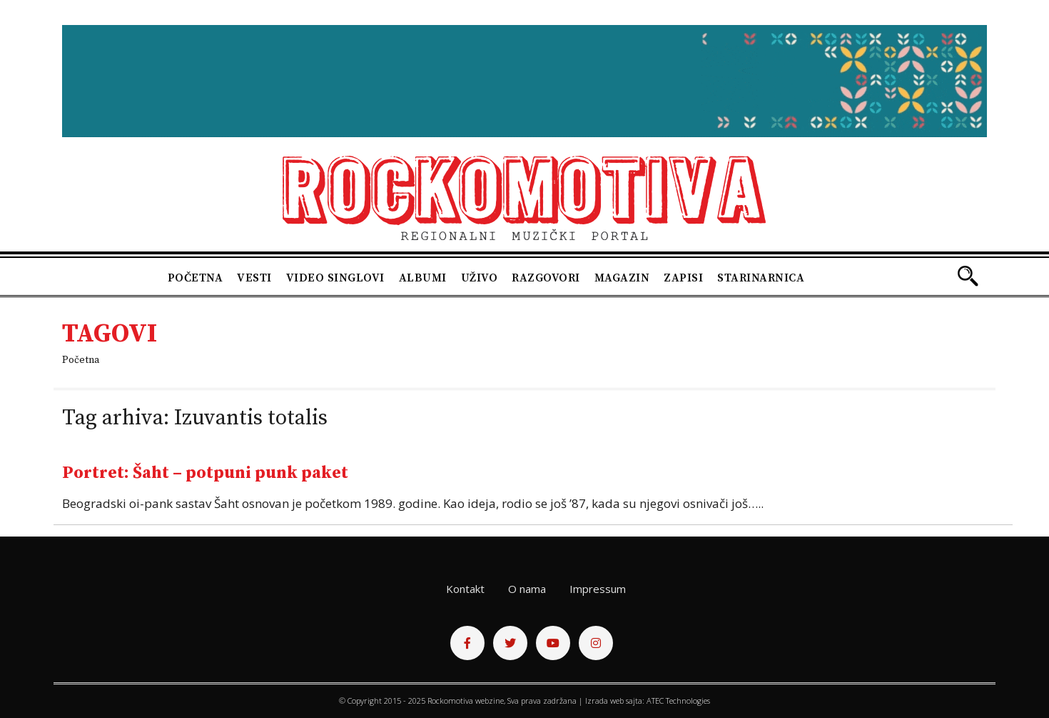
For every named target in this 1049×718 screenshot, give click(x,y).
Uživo (479, 278)
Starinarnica (760, 278)
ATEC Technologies (678, 700)
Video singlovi (335, 278)
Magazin (622, 278)
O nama (527, 589)
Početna (195, 278)
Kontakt (465, 589)
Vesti (254, 278)
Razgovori (546, 278)
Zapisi (683, 278)
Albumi (423, 278)
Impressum (597, 589)
